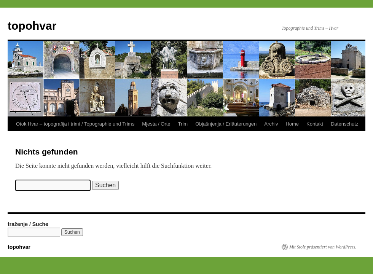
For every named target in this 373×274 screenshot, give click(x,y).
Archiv (271, 124)
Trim (183, 124)
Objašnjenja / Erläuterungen (226, 124)
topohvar (32, 25)
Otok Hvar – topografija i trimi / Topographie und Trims (75, 124)
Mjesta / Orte (156, 124)
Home (292, 124)
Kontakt (314, 124)
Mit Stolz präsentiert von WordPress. (322, 247)
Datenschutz (344, 124)
